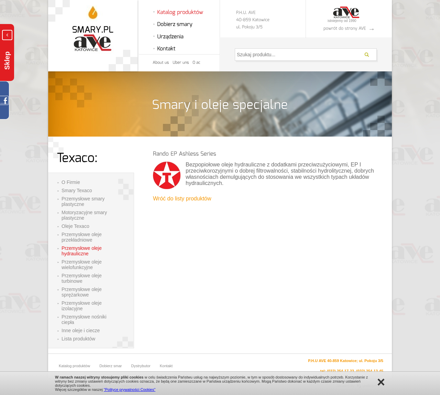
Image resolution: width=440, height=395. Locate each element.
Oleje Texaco (75, 226)
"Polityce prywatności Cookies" (129, 389)
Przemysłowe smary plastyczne (83, 201)
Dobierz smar (110, 366)
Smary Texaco (77, 190)
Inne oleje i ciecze (81, 330)
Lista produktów (78, 338)
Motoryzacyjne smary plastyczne (84, 215)
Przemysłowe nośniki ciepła (84, 319)
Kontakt (166, 366)
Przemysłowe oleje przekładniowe (82, 237)
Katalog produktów (74, 366)
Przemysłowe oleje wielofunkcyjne (82, 264)
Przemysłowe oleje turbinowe (82, 278)
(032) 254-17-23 (340, 371)
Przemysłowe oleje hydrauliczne (82, 250)
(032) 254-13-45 (369, 371)
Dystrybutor (141, 366)
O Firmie (71, 182)
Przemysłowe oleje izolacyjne (82, 305)
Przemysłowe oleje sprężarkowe (82, 292)
